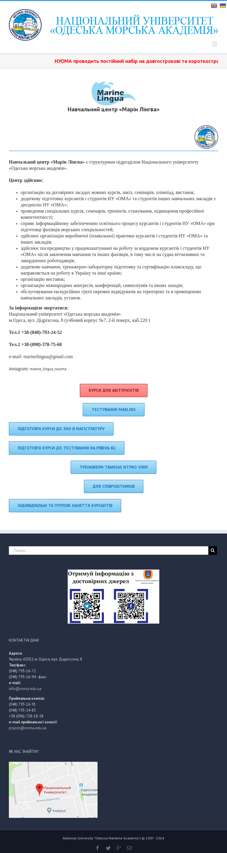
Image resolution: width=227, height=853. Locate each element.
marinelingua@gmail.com (48, 356)
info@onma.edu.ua (25, 688)
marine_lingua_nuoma (48, 368)
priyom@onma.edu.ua (27, 727)
